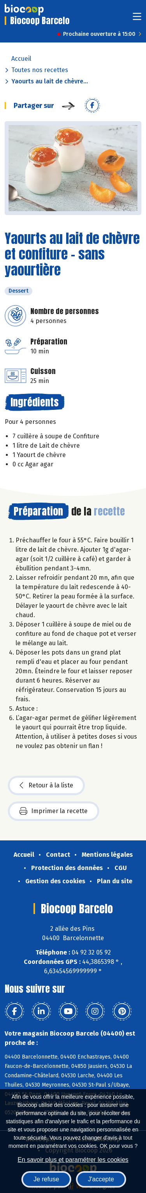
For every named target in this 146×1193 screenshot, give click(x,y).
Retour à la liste (46, 785)
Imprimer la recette (53, 811)
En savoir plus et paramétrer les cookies (73, 1159)
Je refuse (46, 1179)
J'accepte (101, 1179)
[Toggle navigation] (137, 19)
